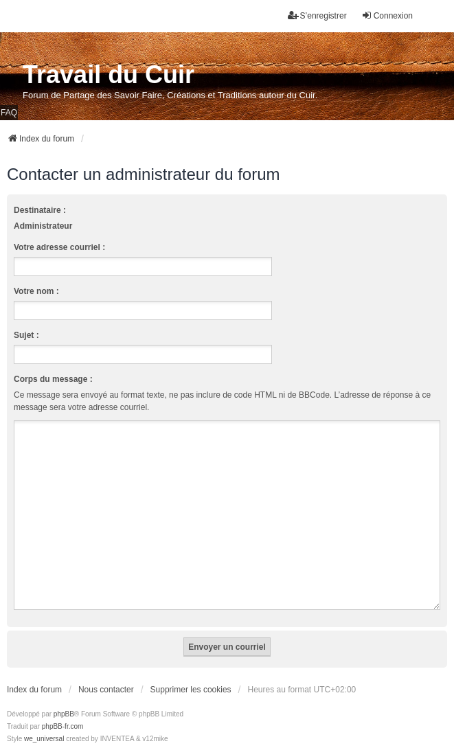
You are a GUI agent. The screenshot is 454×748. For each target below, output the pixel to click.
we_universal (44, 722)
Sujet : (26, 335)
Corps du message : (53, 379)
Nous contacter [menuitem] (106, 673)
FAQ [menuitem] (9, 112)
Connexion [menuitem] (387, 15)
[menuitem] (28, 735)
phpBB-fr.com (63, 710)
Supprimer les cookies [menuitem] (190, 673)
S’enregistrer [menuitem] (317, 15)
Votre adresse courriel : (59, 247)
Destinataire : (40, 210)
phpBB (64, 697)
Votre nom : (36, 291)
